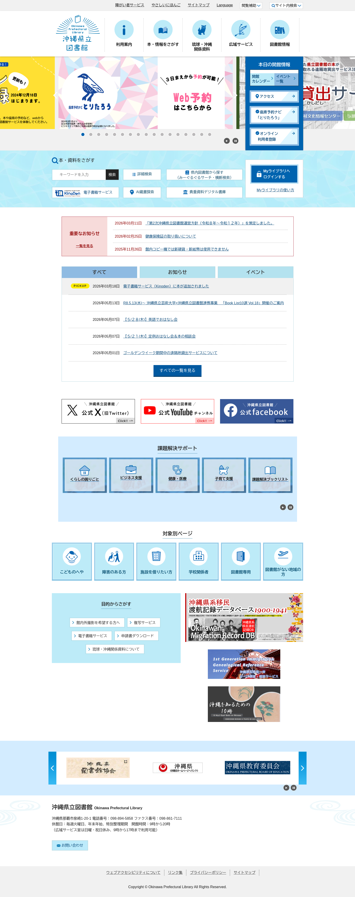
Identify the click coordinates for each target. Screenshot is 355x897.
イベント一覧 (283, 79)
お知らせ (177, 272)
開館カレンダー (261, 79)
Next (235, 96)
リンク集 (175, 873)
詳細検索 (142, 174)
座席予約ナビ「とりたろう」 (269, 115)
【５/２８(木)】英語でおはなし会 (150, 320)
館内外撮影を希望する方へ (96, 623)
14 (184, 133)
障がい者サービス (129, 5)
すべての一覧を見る (177, 370)
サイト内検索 (286, 5)
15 (192, 133)
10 (152, 133)
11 (160, 133)
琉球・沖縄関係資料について (113, 649)
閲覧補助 (251, 5)
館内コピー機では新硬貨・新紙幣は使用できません (187, 249)
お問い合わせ (70, 845)
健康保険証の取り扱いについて (170, 236)
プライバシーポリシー (208, 873)
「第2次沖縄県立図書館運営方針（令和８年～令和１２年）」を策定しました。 (209, 223)
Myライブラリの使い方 (275, 190)
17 (208, 133)
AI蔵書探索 (142, 192)
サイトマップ (198, 5)
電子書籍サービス (90, 636)
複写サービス (143, 623)
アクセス (265, 96)
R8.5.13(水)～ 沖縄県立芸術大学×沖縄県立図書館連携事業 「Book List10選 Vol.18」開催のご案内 (203, 303)
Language (225, 5)
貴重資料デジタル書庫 (204, 192)
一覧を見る (84, 246)
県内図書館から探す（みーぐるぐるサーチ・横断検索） (204, 175)
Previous (55, 96)
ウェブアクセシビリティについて (133, 873)
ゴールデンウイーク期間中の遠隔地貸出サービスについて (170, 353)
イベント (255, 272)
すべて (99, 272)
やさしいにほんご (165, 5)
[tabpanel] (85, 475)
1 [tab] (65, 497)
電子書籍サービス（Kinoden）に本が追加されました (166, 286)
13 (176, 133)
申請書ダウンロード (135, 636)
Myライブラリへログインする (276, 174)
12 (168, 133)
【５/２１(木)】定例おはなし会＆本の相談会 (159, 336)
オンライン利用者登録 (267, 136)
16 (200, 133)
